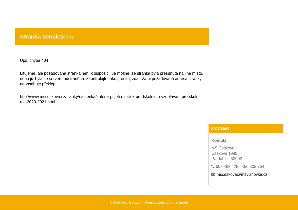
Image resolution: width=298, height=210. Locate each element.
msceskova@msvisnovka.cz (242, 174)
